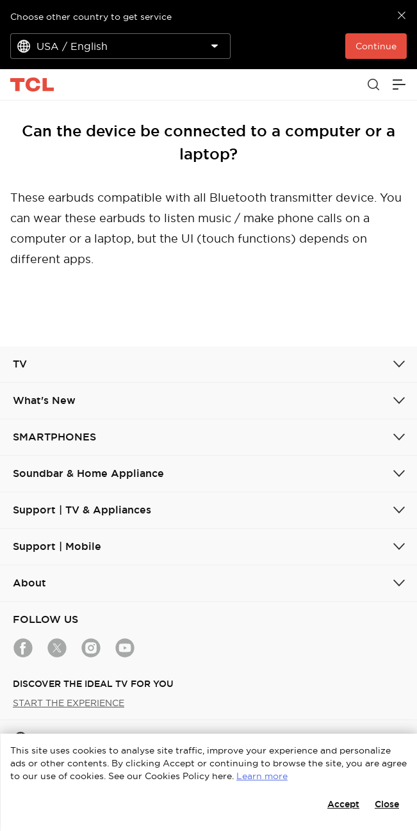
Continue (376, 46)
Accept (343, 804)
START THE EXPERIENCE (68, 703)
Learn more (262, 776)
